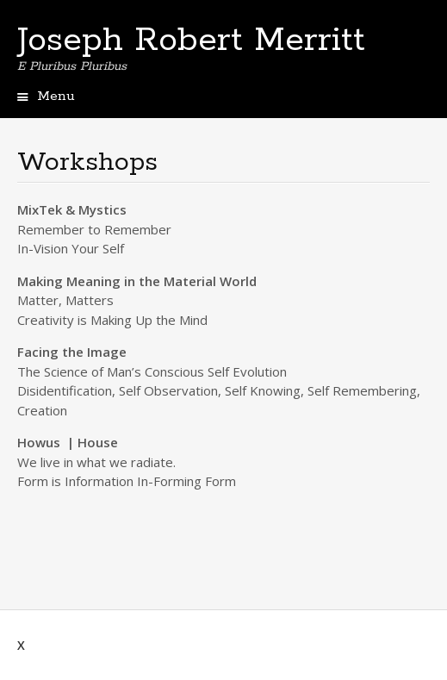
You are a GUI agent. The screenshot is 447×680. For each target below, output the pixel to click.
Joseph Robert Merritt (191, 40)
